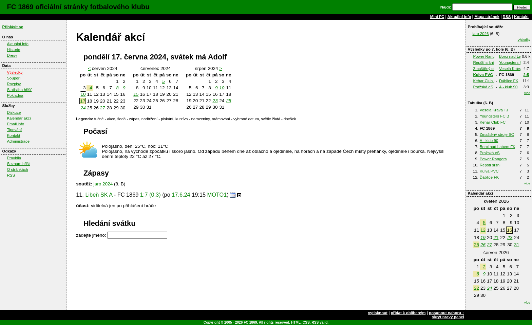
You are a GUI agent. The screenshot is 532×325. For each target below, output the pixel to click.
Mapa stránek (486, 17)
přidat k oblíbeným (408, 313)
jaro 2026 (480, 34)
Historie (13, 50)
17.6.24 (181, 195)
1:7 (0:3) (150, 195)
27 (489, 244)
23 (509, 237)
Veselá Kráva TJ (513, 69)
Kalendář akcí (19, 118)
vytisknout (377, 313)
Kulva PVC (483, 75)
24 (489, 288)
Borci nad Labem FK (497, 147)
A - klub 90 (508, 87)
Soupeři (13, 78)
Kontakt (521, 17)
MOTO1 (217, 195)
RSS (507, 17)
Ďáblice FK (508, 81)
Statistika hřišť (19, 90)
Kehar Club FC (486, 81)
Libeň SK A (98, 195)
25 (476, 244)
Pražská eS (483, 87)
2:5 (526, 75)
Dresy (12, 55)
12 (483, 230)
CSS (306, 322)
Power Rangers (486, 56)
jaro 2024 (103, 183)
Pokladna (15, 95)
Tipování (14, 130)
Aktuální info (459, 17)
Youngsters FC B (514, 62)
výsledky (524, 39)
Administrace (18, 141)
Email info (15, 124)
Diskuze (14, 112)
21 (495, 237)
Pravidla (14, 158)
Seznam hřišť (18, 164)
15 (135, 94)
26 (483, 244)
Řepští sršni (483, 62)
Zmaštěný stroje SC (490, 69)
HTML (296, 322)
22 (476, 288)
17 (82, 101)
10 (83, 94)
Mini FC (437, 17)
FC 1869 (250, 322)
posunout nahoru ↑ (446, 313)
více (527, 93)
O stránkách (17, 169)
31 (516, 244)
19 (483, 237)
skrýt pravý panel (448, 317)
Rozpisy (14, 84)
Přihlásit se (12, 27)
